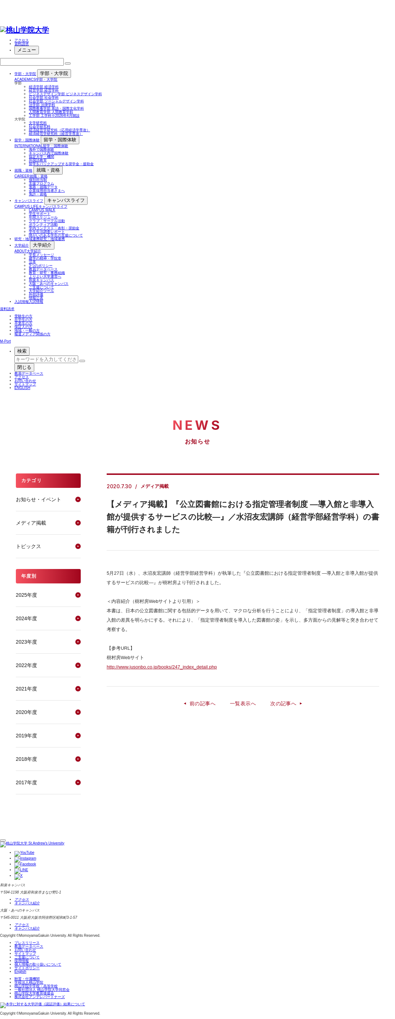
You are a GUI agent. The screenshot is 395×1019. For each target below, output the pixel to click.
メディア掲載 (31, 523)
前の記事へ (203, 703)
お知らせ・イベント (38, 499)
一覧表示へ (243, 703)
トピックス (28, 546)
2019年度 (26, 735)
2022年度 (26, 665)
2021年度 (26, 689)
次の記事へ (283, 703)
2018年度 (26, 759)
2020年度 (26, 712)
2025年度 (26, 595)
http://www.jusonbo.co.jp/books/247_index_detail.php (162, 667)
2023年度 (26, 642)
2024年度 (26, 618)
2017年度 (26, 782)
